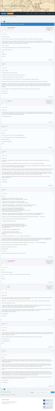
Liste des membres (42, 13)
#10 (52, 354)
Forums (31, 13)
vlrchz (8, 286)
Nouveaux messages (4, 16)
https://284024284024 (5, 139)
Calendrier (49, 13)
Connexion (3, 13)
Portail (27, 13)
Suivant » (8, 21)
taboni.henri (10, 100)
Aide (53, 13)
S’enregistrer (10, 13)
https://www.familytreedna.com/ (14, 229)
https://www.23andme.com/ (11, 220)
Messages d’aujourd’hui (13, 16)
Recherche (36, 13)
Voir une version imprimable (6, 391)
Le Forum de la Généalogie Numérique (13, 6)
